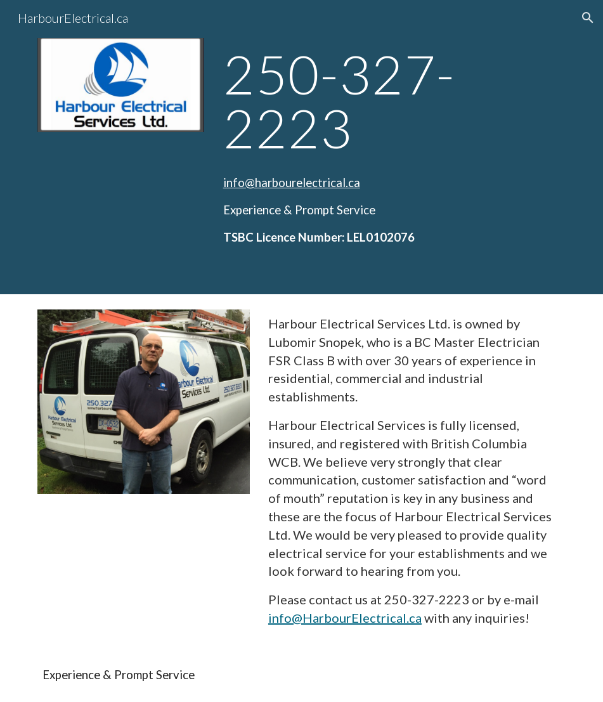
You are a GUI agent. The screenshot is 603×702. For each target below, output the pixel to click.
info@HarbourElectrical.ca (345, 617)
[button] (588, 18)
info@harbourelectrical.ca (291, 183)
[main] (392, 101)
